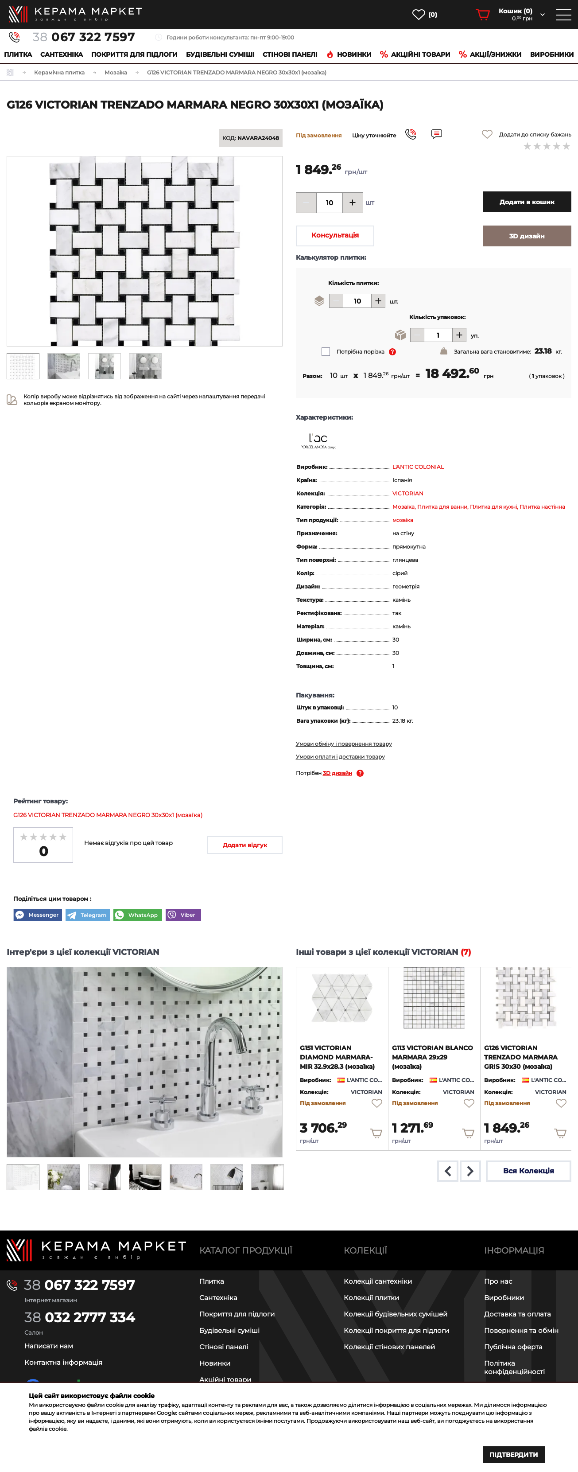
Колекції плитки (371, 1297)
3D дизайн (337, 773)
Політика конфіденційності (514, 1367)
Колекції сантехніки (378, 1281)
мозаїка (402, 520)
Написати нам (48, 1346)
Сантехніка (61, 54)
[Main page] (96, 1250)
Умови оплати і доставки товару (340, 756)
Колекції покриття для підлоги (396, 1330)
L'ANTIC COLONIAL (418, 466)
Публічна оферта (513, 1347)
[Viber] (183, 916)
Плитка (18, 54)
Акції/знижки (490, 54)
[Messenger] (37, 916)
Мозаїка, (404, 506)
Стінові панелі (223, 1347)
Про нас (498, 1281)
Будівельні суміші (220, 54)
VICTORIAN (407, 493)
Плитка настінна (542, 506)
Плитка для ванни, (443, 506)
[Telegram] (88, 916)
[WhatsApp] (137, 916)
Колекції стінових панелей (389, 1347)
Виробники (552, 54)
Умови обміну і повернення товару (344, 743)
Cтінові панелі (290, 54)
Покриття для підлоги (134, 54)
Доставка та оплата (517, 1314)
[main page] (75, 14)
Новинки (349, 54)
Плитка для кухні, (495, 506)
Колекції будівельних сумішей (395, 1314)
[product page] (342, 997)
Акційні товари (415, 54)
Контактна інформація (63, 1362)
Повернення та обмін (521, 1330)
